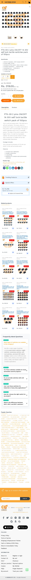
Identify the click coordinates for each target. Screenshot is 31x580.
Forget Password (17, 568)
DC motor (19, 434)
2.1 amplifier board (15, 424)
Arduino (20, 476)
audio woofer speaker (8, 452)
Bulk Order (6, 100)
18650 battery (14, 429)
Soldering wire (15, 473)
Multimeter (20, 427)
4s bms (27, 482)
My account (4, 571)
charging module (15, 436)
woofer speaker (6, 448)
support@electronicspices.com (20, 512)
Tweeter (26, 454)
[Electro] (8, 2)
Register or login (17, 555)
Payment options (18, 563)
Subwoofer (5, 417)
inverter (17, 462)
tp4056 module (12, 482)
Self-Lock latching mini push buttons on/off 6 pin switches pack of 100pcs (7, 212)
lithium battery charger (18, 422)
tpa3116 (23, 461)
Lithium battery (24, 415)
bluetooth (14, 455)
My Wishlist (16, 566)
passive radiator (22, 478)
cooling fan (10, 469)
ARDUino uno (12, 475)
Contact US (4, 558)
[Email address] (10, 498)
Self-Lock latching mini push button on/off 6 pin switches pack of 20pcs (22, 212)
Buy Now (18, 96)
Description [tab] (5, 107)
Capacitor (11, 466)
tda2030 (21, 482)
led (28, 422)
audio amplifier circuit (8, 427)
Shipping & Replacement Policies (10, 540)
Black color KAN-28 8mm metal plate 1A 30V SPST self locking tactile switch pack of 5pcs (22, 262)
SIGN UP (25, 498)
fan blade (10, 462)
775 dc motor (15, 432)
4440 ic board (20, 466)
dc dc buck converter (17, 443)
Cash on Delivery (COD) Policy (9, 543)
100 (12, 77)
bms (22, 432)
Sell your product (6, 563)
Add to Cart (18, 100)
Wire (26, 432)
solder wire (20, 480)
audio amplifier (19, 469)
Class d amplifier (12, 418)
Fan (16, 445)
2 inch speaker (19, 471)
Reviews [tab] (14, 107)
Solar (8, 447)
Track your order (18, 571)
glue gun (13, 476)
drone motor (11, 468)
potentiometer (6, 438)
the (21, 455)
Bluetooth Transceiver (8, 478)
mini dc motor (9, 445)
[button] (23, 2)
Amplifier (5, 424)
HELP (2, 561)
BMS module (25, 436)
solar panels (5, 432)
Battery (24, 424)
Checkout (15, 561)
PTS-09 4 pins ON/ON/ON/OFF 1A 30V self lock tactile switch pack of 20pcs (22, 287)
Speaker (3, 415)
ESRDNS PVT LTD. (11, 577)
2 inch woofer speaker (13, 441)
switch (15, 438)
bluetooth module (12, 415)
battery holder (6, 450)
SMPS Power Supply (16, 454)
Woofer (22, 429)
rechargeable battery (8, 434)
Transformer (5, 455)
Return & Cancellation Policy (9, 546)
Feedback (4, 548)
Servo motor (5, 480)
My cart (15, 558)
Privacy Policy (5, 535)
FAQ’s (2, 568)
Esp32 (3, 462)
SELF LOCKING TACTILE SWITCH (7, 47)
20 (7, 77)
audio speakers (21, 431)
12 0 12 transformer (13, 461)
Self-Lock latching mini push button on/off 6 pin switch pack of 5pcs (7, 236)
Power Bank (5, 476)
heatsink (10, 471)
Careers (3, 566)
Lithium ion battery (23, 468)
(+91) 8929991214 (19, 507)
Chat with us (13, 43)
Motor (17, 439)
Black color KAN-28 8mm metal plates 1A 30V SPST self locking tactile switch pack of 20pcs (8, 262)
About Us (4, 555)
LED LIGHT (24, 448)
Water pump (16, 448)
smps (3, 469)
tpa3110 (13, 480)
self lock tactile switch (8, 162)
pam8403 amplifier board (19, 447)
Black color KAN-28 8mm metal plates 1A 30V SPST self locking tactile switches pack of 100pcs (22, 237)
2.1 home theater (17, 420)
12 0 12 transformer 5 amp (19, 425)
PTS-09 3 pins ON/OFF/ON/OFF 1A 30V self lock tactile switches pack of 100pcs (23, 312)
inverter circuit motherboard (17, 459)
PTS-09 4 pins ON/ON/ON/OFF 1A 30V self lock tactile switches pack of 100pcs (8, 287)
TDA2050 (4, 482)
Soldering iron (15, 417)
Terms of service (6, 538)
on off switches (18, 162)
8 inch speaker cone (21, 450)
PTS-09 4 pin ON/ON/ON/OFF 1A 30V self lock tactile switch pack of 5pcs (8, 312)
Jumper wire (21, 475)
